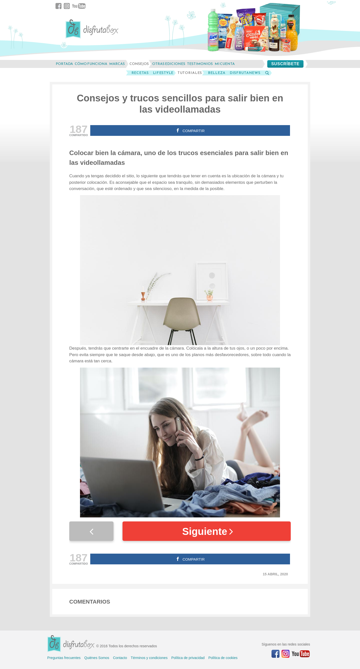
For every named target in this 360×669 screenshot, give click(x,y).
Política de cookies (223, 658)
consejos (139, 63)
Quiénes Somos (96, 658)
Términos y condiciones (149, 658)
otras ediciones (168, 63)
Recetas (140, 72)
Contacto (120, 658)
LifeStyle (163, 72)
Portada (64, 63)
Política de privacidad (187, 658)
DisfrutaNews (245, 72)
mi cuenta (225, 63)
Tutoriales (190, 72)
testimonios (200, 63)
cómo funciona (91, 63)
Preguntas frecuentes (63, 658)
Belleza (217, 72)
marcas (117, 63)
